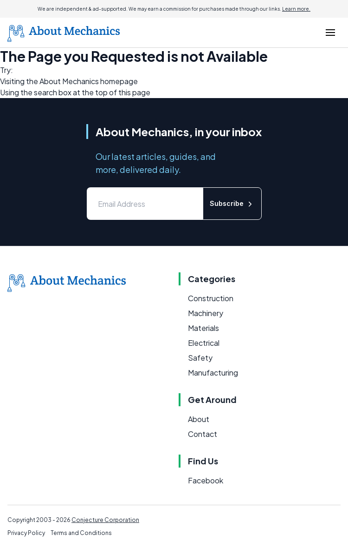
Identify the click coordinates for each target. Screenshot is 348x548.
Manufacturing (213, 372)
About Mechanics (69, 81)
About (198, 419)
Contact (202, 434)
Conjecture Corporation (105, 519)
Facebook (205, 480)
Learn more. (296, 9)
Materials (203, 328)
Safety (200, 358)
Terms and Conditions (81, 532)
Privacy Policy (26, 532)
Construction (210, 298)
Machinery (205, 313)
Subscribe (232, 204)
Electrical (203, 343)
